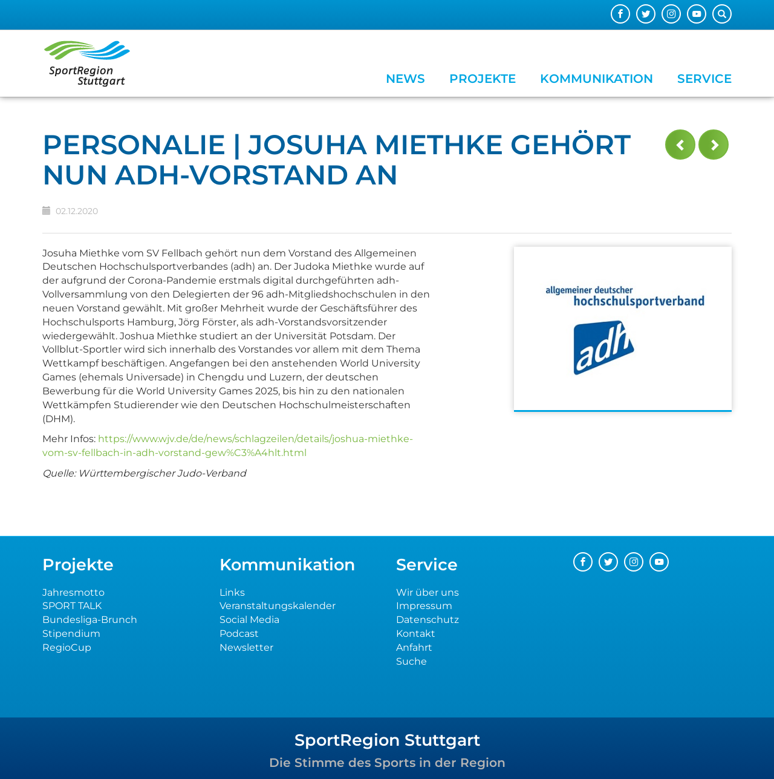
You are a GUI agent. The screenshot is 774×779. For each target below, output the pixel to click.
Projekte (482, 78)
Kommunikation (596, 78)
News (405, 78)
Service (704, 78)
